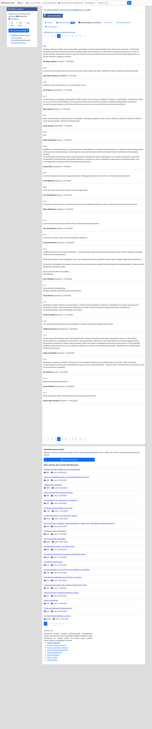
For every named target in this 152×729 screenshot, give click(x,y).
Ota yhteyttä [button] (89, 3)
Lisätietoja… (14, 80)
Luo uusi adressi (33, 3)
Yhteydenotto (52, 717)
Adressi (49, 22)
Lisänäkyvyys (51, 27)
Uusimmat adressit (49, 3)
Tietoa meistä (52, 714)
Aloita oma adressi (69, 517)
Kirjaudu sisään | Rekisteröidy (70, 3)
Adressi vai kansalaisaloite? (57, 707)
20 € (28, 84)
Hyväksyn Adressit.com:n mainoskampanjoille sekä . (20, 100)
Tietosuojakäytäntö (123, 22)
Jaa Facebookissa (52, 16)
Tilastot (108, 22)
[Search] (112, 3)
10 (80, 36)
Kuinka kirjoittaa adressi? (56, 702)
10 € (20, 84)
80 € (20, 87)
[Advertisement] (93, 55)
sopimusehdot (16, 99)
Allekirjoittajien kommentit (89, 22)
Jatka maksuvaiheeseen (19, 92)
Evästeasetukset (53, 712)
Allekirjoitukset (65, 22)
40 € (12, 87)
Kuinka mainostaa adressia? (57, 705)
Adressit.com (8, 2)
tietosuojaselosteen (18, 104)
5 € (12, 84)
